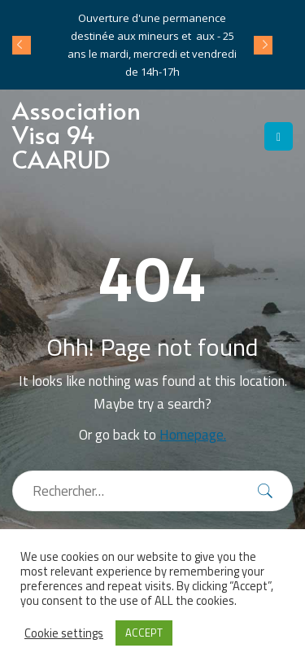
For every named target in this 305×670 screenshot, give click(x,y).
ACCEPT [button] (144, 632)
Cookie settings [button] (63, 633)
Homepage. (192, 434)
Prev (21, 45)
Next (263, 45)
